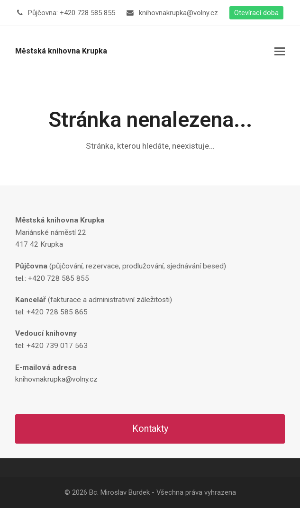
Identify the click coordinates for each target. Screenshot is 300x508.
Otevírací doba (256, 13)
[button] (279, 52)
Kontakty (150, 428)
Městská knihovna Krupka (61, 50)
